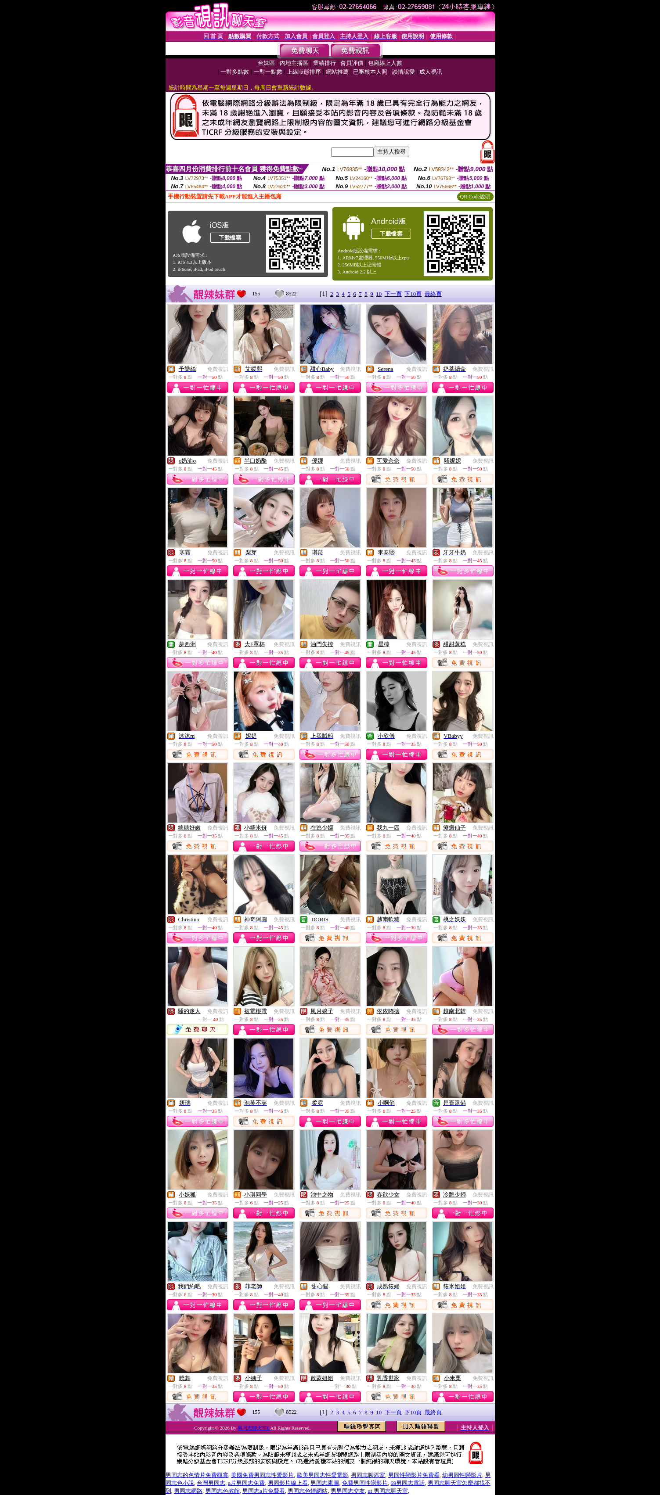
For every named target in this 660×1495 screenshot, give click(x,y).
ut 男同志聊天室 (388, 1491)
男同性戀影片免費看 (414, 1475)
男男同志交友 (348, 1491)
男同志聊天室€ (254, 1427)
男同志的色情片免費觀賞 (197, 1475)
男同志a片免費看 (263, 1491)
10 (379, 294)
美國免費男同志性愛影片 (262, 1475)
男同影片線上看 (288, 1483)
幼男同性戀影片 (462, 1475)
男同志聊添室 (368, 1475)
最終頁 (433, 294)
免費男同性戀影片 (365, 1483)
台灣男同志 (211, 1483)
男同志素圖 (324, 1483)
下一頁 (393, 294)
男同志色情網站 (308, 1491)
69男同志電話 (407, 1483)
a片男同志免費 (246, 1483)
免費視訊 (217, 369)
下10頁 (413, 294)
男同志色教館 (223, 1491)
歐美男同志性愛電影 (322, 1475)
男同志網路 (188, 1491)
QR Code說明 (475, 197)
